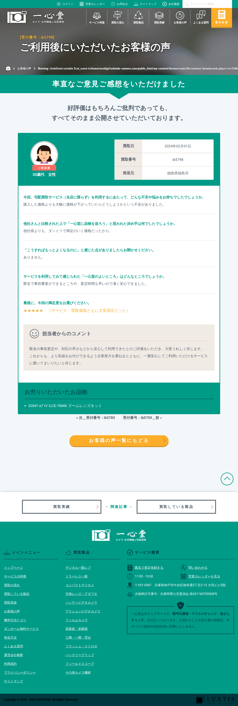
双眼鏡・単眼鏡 (76, 629)
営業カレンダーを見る (200, 576)
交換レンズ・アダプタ (81, 594)
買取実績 (61, 507)
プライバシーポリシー (20, 672)
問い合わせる (193, 568)
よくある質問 (13, 646)
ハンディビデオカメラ (81, 602)
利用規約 (10, 664)
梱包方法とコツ (15, 620)
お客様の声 (12, 611)
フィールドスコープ (79, 664)
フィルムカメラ (76, 620)
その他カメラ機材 (78, 672)
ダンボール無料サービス (21, 629)
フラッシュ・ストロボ (81, 646)
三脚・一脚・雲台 (78, 637)
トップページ (13, 568)
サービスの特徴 (15, 576)
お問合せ (119, 4)
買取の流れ (12, 585)
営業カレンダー (92, 4)
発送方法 (10, 637)
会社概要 (170, 4)
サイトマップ (145, 4)
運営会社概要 (13, 655)
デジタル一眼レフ (78, 568)
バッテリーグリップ (79, 655)
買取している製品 (176, 507)
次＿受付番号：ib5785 (99, 418)
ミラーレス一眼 (76, 576)
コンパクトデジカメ (79, 585)
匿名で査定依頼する (145, 568)
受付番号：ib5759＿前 (139, 418)
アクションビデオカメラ (82, 611)
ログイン (65, 4)
